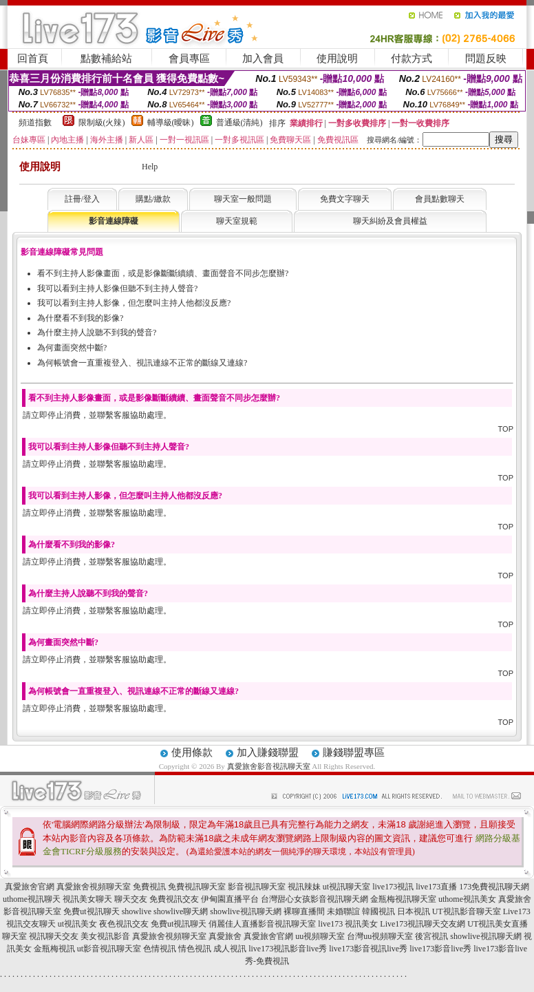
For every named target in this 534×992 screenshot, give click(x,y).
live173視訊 (393, 886)
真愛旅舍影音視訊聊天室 (268, 766)
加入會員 (263, 58)
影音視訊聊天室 (257, 886)
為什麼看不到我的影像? (80, 318)
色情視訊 (159, 948)
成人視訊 (229, 948)
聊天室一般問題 (243, 199)
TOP (505, 429)
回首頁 (32, 58)
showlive (136, 911)
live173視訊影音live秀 (287, 948)
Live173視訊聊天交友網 (422, 924)
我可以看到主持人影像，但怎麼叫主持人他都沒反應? (134, 303)
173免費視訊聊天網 (494, 886)
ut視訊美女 (77, 924)
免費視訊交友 (174, 899)
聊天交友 (130, 899)
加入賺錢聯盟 (268, 752)
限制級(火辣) (101, 122)
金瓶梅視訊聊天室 (403, 899)
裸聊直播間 (304, 911)
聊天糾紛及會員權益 (390, 221)
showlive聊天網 (180, 911)
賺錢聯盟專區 (354, 752)
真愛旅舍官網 (29, 886)
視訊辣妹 (304, 886)
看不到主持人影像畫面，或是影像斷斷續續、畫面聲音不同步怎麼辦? (162, 273)
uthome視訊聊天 (32, 899)
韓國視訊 (378, 911)
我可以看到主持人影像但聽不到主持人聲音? (117, 288)
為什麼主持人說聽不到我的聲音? (96, 332)
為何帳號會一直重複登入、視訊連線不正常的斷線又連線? (142, 363)
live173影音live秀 (440, 948)
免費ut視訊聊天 (91, 911)
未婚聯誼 (343, 911)
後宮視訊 (431, 936)
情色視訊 (194, 948)
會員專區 (189, 58)
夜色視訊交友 (124, 924)
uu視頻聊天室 (320, 936)
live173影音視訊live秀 (368, 948)
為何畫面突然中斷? (72, 347)
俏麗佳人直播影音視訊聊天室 (262, 924)
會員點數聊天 (439, 199)
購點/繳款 (153, 199)
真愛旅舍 (225, 936)
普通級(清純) (239, 122)
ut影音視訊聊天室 (109, 948)
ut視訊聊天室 (346, 886)
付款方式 (411, 58)
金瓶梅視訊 (54, 948)
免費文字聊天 (345, 199)
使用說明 (337, 58)
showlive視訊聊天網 (245, 911)
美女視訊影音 (105, 936)
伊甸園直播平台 (230, 899)
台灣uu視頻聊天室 (380, 936)
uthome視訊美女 (467, 899)
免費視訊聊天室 (197, 886)
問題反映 (485, 58)
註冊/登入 (82, 199)
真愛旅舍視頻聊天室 (93, 886)
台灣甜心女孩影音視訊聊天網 (314, 899)
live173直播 (436, 886)
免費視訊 (149, 886)
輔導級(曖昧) (170, 122)
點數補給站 (106, 58)
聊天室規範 (236, 221)
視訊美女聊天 (87, 899)
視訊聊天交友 (53, 936)
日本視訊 (413, 911)
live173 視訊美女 (348, 924)
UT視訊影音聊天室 (466, 911)
